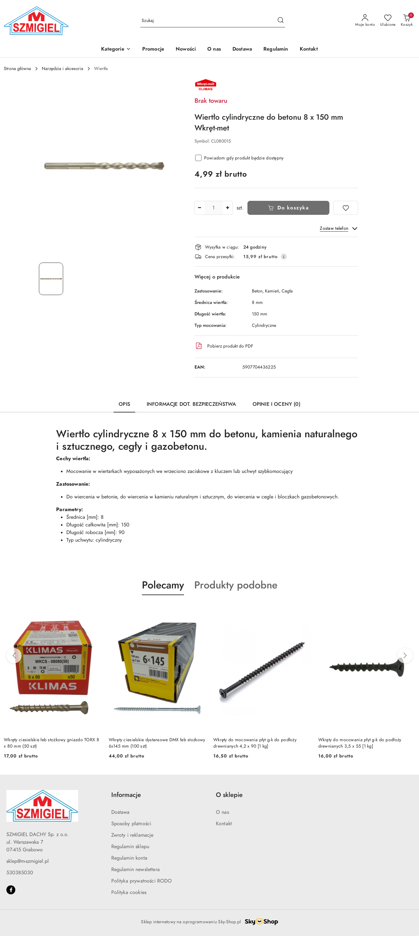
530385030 (19, 872)
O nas (222, 812)
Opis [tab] (124, 404)
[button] (116, 49)
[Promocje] (153, 49)
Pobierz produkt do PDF (224, 346)
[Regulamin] (275, 49)
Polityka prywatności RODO (141, 880)
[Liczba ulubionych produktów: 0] (388, 20)
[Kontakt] (308, 49)
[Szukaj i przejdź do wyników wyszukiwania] (280, 20)
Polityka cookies (129, 892)
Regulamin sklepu (130, 846)
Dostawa (120, 812)
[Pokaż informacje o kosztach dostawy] (283, 256)
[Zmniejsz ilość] (199, 208)
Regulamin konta (129, 858)
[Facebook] (10, 889)
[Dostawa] (242, 49)
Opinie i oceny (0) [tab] (276, 404)
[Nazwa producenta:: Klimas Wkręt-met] (206, 84)
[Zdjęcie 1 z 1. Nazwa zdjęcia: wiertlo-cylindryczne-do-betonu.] (51, 279)
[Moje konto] (365, 20)
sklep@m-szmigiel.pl (27, 861)
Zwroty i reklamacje (132, 835)
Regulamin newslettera (135, 869)
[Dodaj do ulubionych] (345, 208)
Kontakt (224, 823)
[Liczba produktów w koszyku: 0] (406, 20)
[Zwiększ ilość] (227, 208)
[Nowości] (185, 49)
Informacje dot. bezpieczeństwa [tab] (191, 404)
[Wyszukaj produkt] (212, 20)
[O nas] (214, 49)
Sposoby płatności (131, 823)
